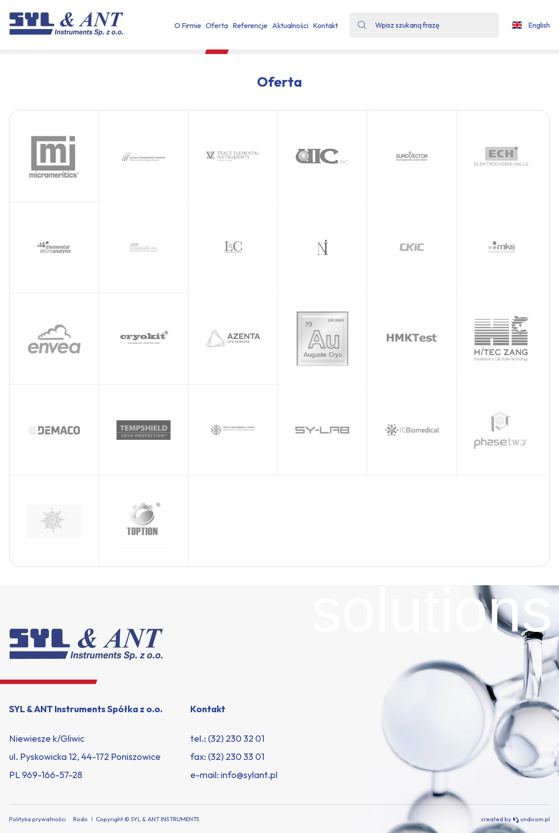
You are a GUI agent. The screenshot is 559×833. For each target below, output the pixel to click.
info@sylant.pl (249, 774)
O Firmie (187, 25)
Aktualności (290, 25)
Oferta (217, 25)
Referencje (250, 25)
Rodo (80, 819)
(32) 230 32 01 (236, 738)
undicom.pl (531, 819)
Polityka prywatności (37, 819)
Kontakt (325, 25)
